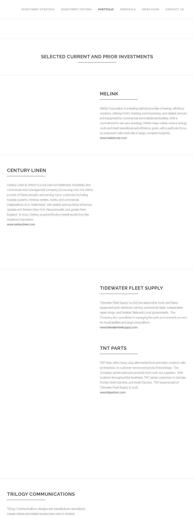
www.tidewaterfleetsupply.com (119, 299)
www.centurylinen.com (21, 224)
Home (171, 28)
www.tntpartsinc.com (112, 365)
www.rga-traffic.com (112, 488)
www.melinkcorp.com (113, 138)
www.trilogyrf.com (18, 417)
